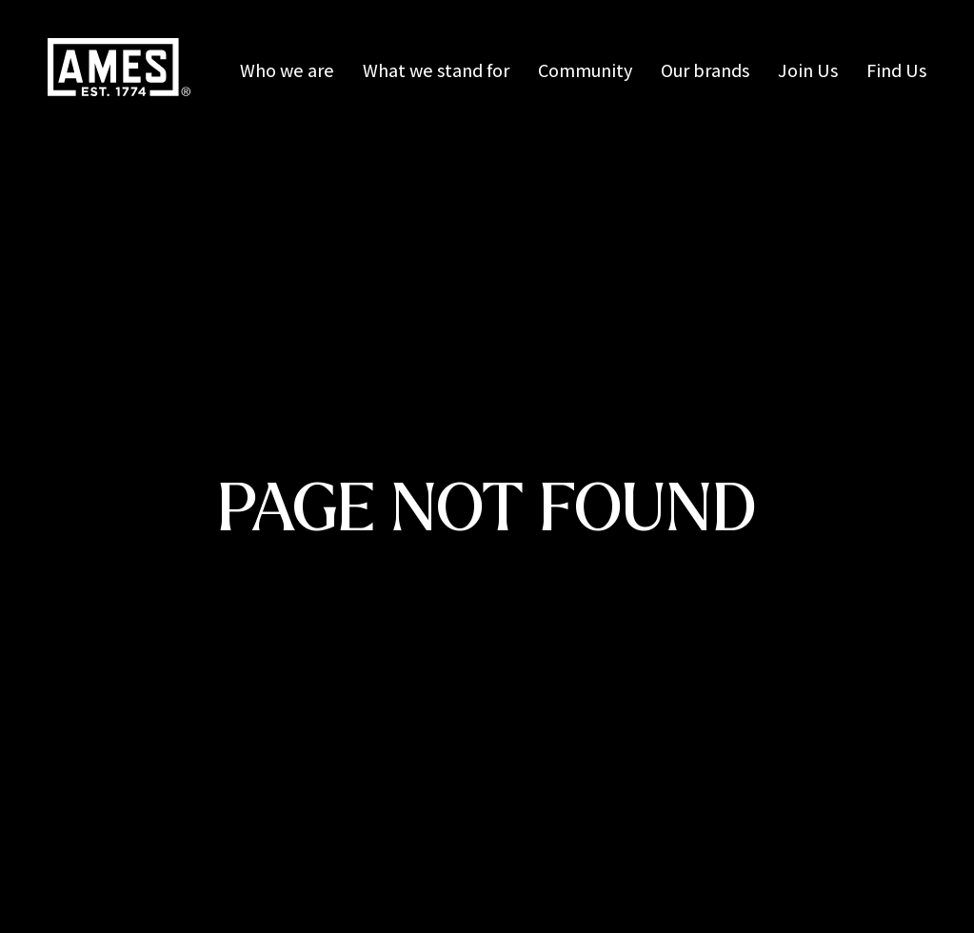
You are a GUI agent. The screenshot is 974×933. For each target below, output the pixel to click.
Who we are (287, 70)
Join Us (808, 70)
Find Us (896, 70)
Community (585, 70)
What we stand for (436, 70)
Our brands (705, 70)
